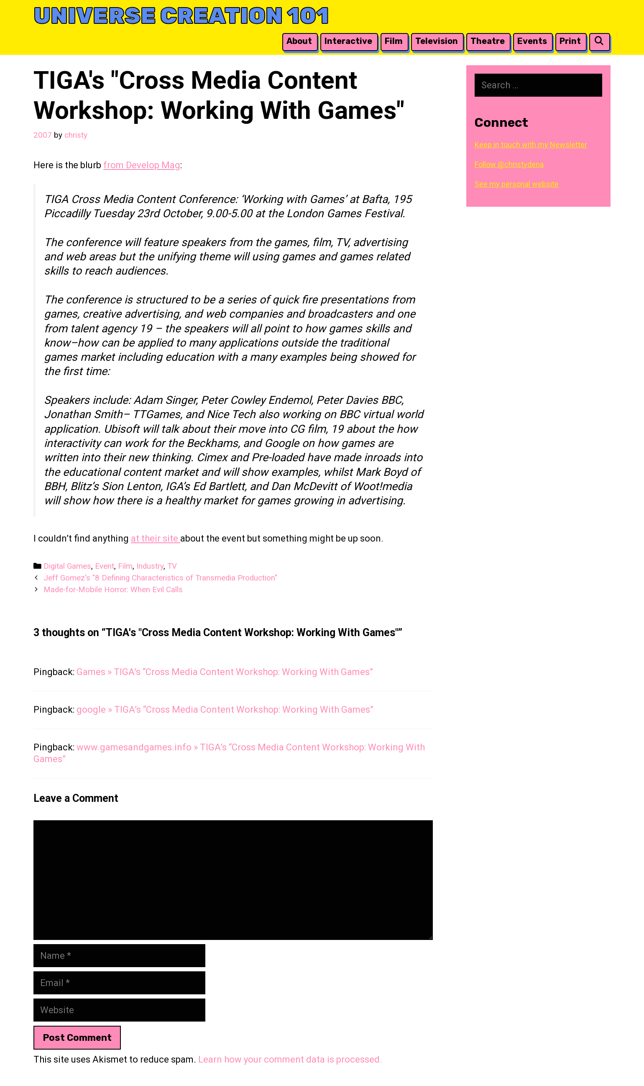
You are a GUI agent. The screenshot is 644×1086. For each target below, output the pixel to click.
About (299, 41)
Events (532, 41)
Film (394, 41)
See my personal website (517, 184)
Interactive (348, 41)
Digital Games (67, 566)
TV (172, 566)
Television (436, 41)
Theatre (487, 41)
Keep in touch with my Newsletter (531, 144)
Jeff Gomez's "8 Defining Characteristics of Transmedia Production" (160, 578)
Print (570, 41)
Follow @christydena (509, 164)
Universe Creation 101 (181, 15)
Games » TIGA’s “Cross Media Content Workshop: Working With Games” (225, 672)
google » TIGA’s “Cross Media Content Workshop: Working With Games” (225, 709)
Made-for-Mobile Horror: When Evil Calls (113, 589)
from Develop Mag (141, 165)
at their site (155, 538)
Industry (150, 566)
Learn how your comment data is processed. (290, 1059)
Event (104, 566)
